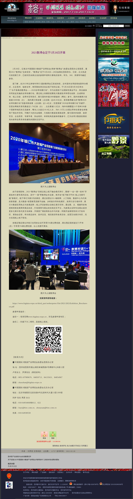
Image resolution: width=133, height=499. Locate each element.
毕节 (59, 22)
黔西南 (38, 22)
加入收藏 (70, 446)
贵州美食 (113, 18)
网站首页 (28, 18)
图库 (72, 22)
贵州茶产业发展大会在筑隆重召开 (19, 456)
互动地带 (103, 18)
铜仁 (68, 22)
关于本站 (26, 472)
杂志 (77, 22)
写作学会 (83, 22)
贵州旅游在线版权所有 (31, 481)
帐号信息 (86, 472)
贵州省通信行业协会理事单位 (82, 493)
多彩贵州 (81, 18)
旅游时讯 (49, 18)
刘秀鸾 (30, 451)
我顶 (44, 438)
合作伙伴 (69, 472)
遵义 (63, 22)
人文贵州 (71, 18)
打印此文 (77, 446)
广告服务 (43, 472)
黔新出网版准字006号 (61, 493)
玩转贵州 (60, 18)
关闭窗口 (84, 446)
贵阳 (26, 22)
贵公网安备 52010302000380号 (112, 484)
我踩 (52, 438)
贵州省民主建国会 (37, 490)
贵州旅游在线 (17, 38)
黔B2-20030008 (47, 493)
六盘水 (53, 22)
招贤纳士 (60, 472)
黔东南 (31, 22)
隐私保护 (52, 472)
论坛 (89, 22)
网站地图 (35, 472)
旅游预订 (92, 18)
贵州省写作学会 (66, 490)
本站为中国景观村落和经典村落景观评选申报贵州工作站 (42, 478)
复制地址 (55, 446)
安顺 (48, 22)
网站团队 (78, 472)
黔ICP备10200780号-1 (92, 484)
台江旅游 (88, 26)
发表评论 (63, 446)
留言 (94, 22)
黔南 (43, 22)
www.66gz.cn (11, 20)
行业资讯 (39, 18)
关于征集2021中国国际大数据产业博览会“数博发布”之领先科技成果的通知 (33, 460)
